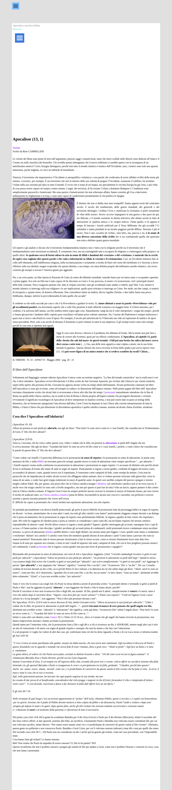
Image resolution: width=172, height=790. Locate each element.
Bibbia (40, 461)
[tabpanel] (86, 448)
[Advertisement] (86, 68)
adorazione (111, 443)
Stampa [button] (16, 147)
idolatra (49, 532)
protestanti (110, 392)
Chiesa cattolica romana (55, 495)
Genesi (53, 617)
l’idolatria (101, 483)
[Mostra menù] (15, 5)
